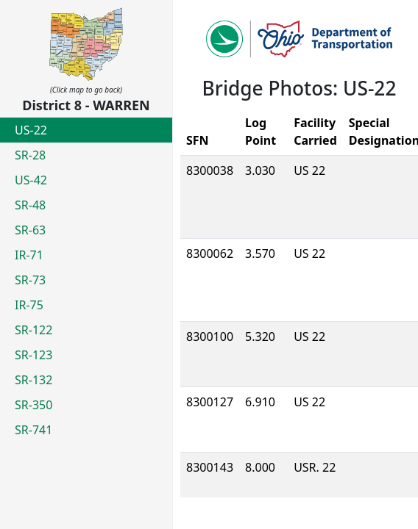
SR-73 (30, 280)
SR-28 (30, 155)
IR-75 (29, 305)
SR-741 (33, 430)
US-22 (31, 130)
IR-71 (29, 255)
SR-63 (30, 230)
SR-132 (33, 380)
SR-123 (33, 355)
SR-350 (33, 405)
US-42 (31, 180)
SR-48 (30, 205)
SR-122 (33, 330)
